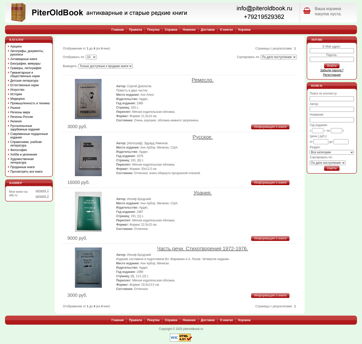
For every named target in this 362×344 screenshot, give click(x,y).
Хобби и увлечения (23, 154)
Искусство (17, 89)
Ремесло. (203, 80)
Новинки (189, 29)
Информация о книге (270, 127)
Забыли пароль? (332, 70)
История (16, 94)
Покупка (153, 29)
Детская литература (24, 80)
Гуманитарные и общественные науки (25, 74)
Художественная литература (21, 160)
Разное (15, 108)
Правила (135, 29)
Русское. (203, 137)
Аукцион (16, 46)
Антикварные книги (23, 59)
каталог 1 (42, 190)
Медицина (17, 99)
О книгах (226, 29)
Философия (18, 150)
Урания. (203, 192)
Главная (117, 29)
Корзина (244, 29)
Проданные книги (22, 167)
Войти (331, 66)
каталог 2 (42, 196)
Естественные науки (24, 85)
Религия (16, 121)
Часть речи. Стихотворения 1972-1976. (202, 248)
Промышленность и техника (30, 103)
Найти (332, 168)
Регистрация (332, 75)
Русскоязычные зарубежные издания (25, 127)
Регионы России (21, 117)
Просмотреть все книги (26, 171)
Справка (171, 29)
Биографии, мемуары (25, 63)
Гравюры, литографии (25, 68)
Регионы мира (20, 112)
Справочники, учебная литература (26, 143)
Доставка (208, 29)
